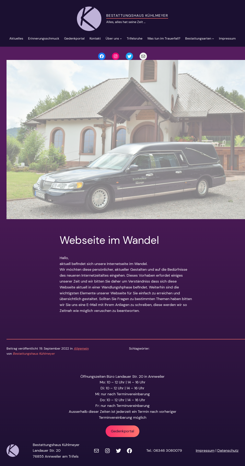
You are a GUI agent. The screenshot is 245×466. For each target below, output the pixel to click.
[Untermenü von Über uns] (121, 39)
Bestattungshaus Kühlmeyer (137, 15)
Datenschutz (227, 450)
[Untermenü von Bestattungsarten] (213, 39)
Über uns (112, 38)
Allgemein (81, 348)
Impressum (205, 450)
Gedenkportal (122, 431)
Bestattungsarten (198, 38)
